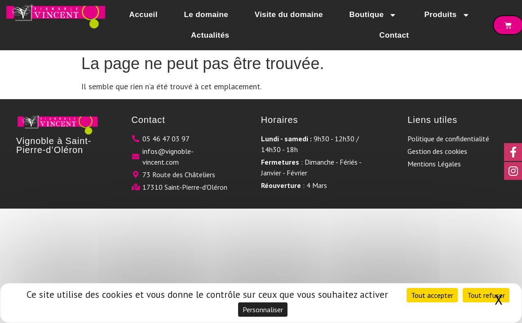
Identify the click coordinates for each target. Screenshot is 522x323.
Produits (447, 15)
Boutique (373, 15)
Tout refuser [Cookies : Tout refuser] (486, 295)
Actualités (210, 35)
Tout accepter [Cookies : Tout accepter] (432, 295)
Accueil (143, 14)
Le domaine (206, 14)
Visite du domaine (289, 14)
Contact (394, 35)
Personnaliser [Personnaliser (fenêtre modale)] (263, 309)
